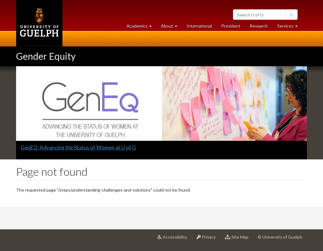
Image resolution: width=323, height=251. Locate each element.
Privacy (208, 239)
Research (261, 27)
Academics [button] (141, 27)
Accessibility (174, 239)
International (199, 25)
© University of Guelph (280, 237)
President (230, 25)
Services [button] (289, 27)
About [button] (171, 27)
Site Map (239, 239)
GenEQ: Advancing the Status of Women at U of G (78, 147)
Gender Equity (45, 56)
